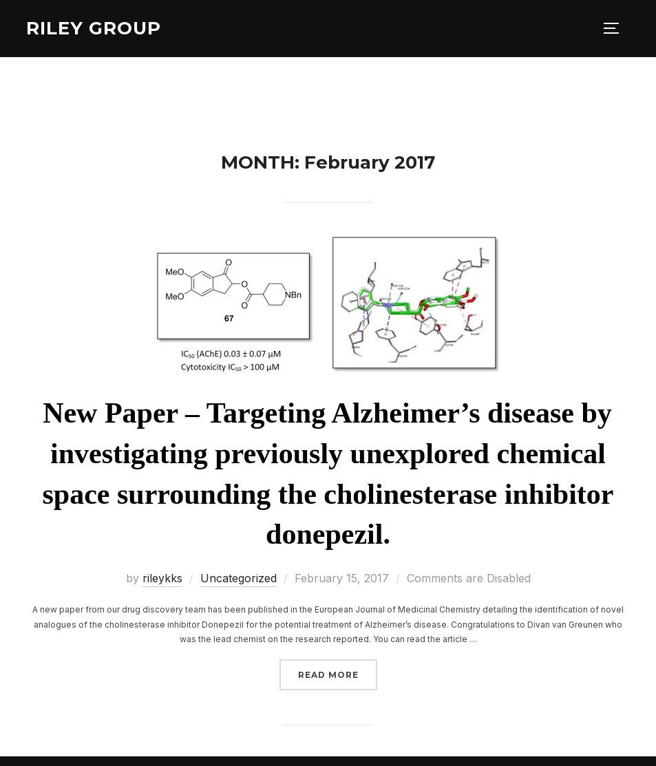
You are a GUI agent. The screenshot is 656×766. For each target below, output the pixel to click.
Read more (337, 673)
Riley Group (93, 28)
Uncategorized (238, 578)
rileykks (162, 578)
